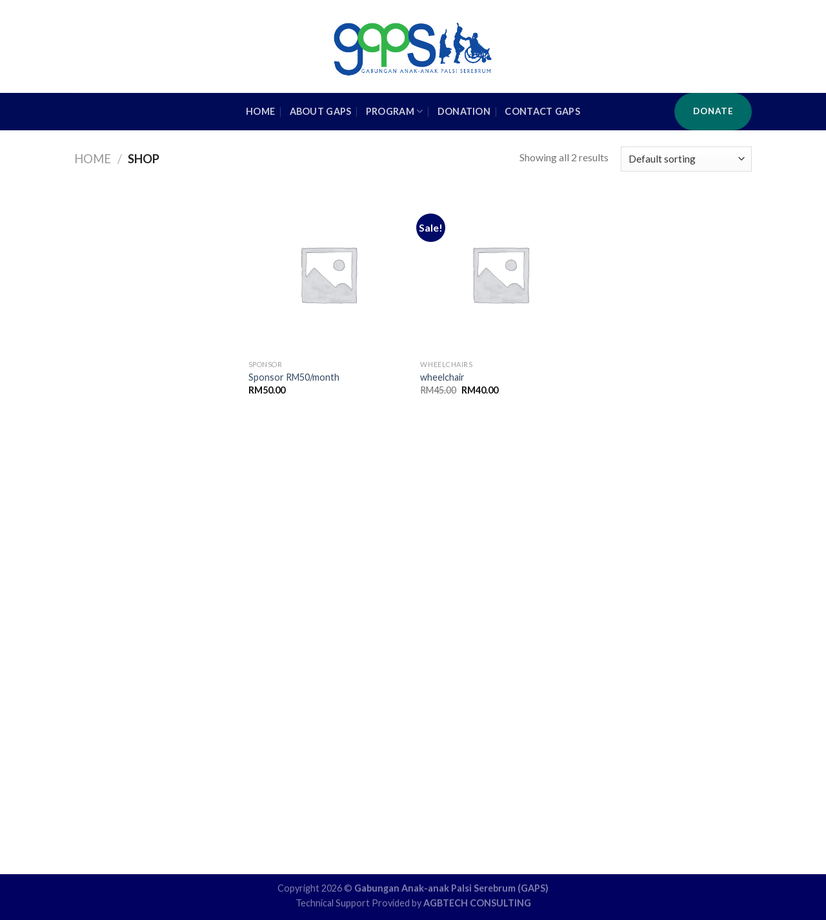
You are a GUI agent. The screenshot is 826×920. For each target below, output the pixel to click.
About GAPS (321, 111)
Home (92, 159)
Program (394, 111)
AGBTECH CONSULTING (477, 902)
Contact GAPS (542, 111)
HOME (260, 111)
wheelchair (442, 377)
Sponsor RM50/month (293, 377)
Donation (464, 111)
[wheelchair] (499, 274)
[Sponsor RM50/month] (328, 274)
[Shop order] (686, 159)
